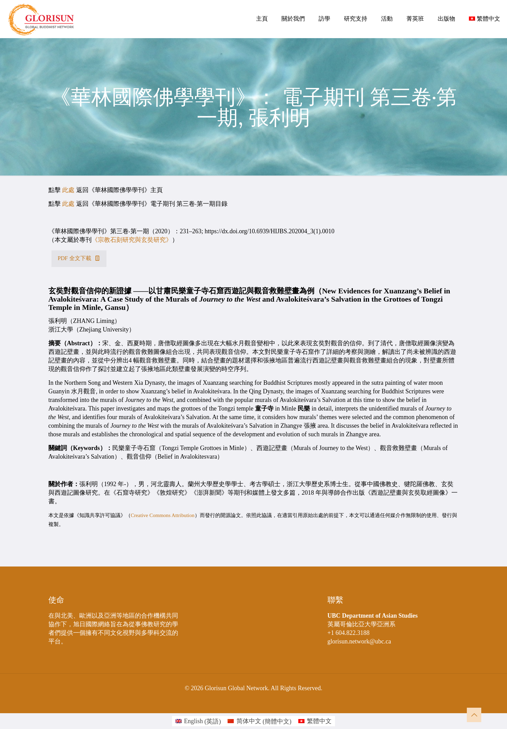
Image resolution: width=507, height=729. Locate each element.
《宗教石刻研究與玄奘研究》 (132, 239)
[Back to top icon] (474, 715)
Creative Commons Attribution (163, 515)
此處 (68, 190)
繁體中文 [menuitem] (319, 721)
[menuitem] (198, 721)
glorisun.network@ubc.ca (359, 641)
